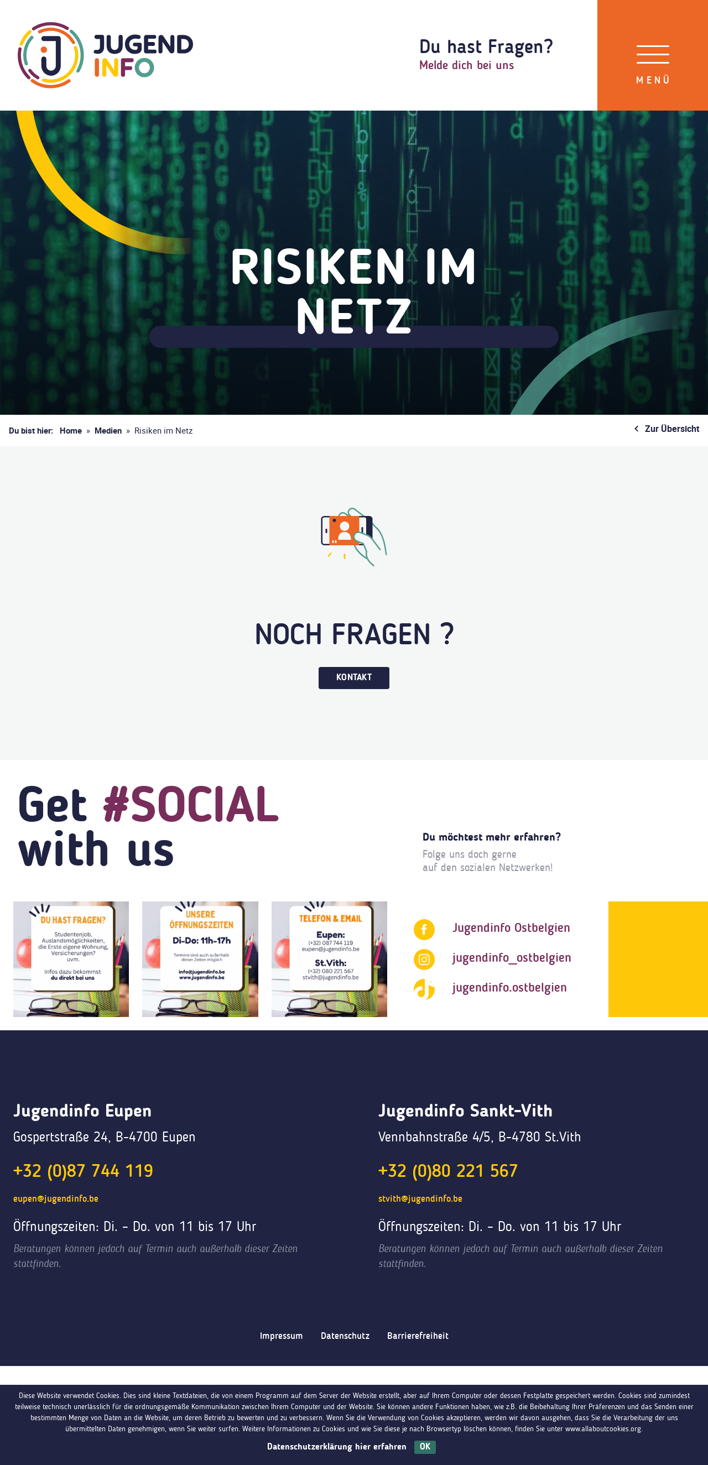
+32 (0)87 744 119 (83, 1172)
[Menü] (653, 55)
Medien (108, 430)
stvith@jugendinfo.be (420, 1199)
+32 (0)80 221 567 (448, 1172)
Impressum (281, 1336)
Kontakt (354, 678)
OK (425, 1447)
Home (71, 430)
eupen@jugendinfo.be (55, 1199)
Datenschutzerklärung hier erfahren (337, 1447)
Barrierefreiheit (418, 1336)
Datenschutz (345, 1336)
